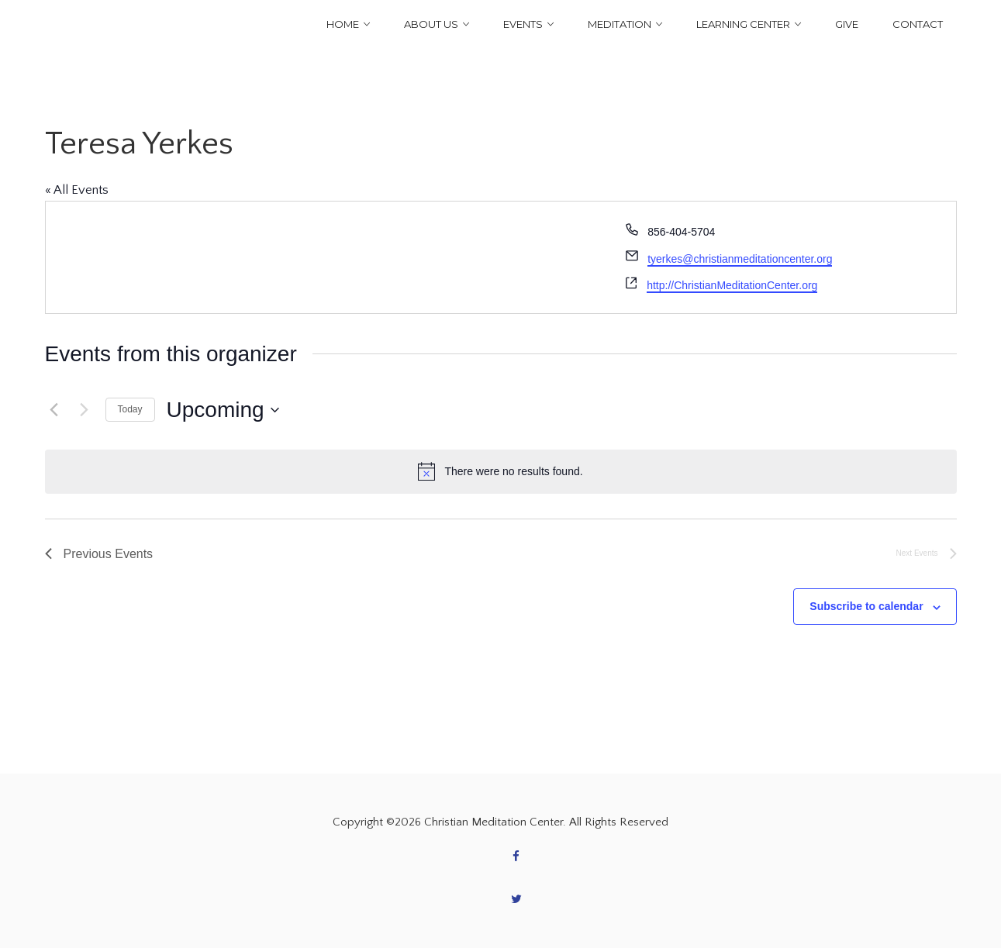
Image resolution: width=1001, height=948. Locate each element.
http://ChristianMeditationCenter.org (732, 285)
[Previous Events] (54, 410)
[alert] (501, 471)
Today (130, 409)
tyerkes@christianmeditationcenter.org (739, 259)
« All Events (77, 190)
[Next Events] (84, 410)
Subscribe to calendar (866, 606)
